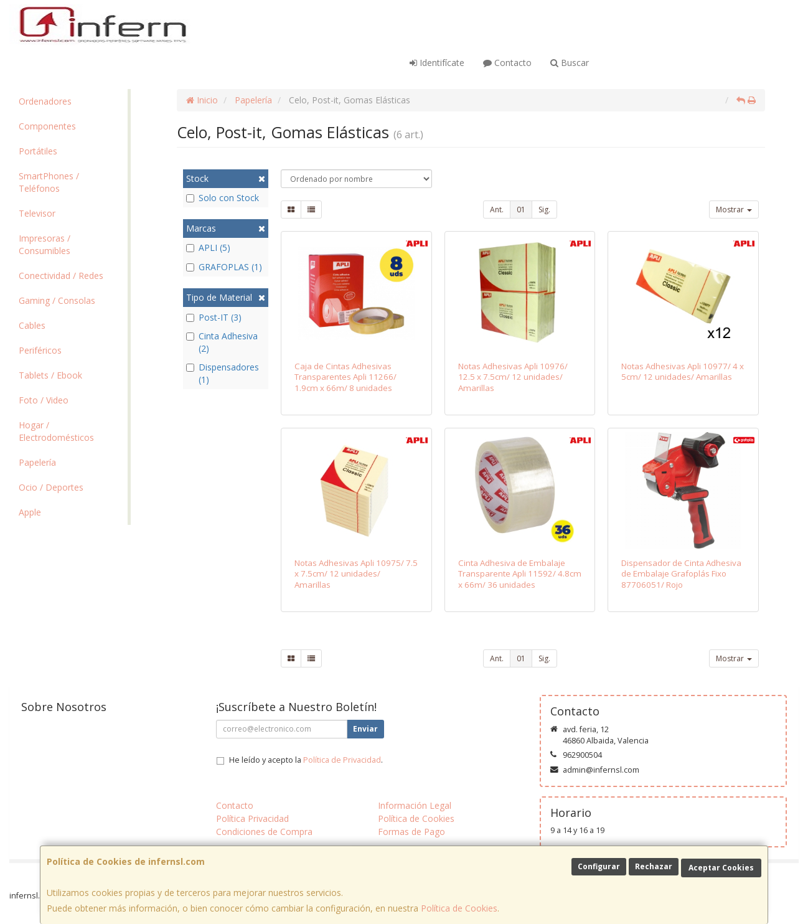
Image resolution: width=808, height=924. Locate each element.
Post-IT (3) (214, 317)
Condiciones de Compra (264, 831)
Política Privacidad (252, 818)
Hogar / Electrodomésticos (56, 431)
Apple (30, 512)
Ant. (497, 209)
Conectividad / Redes (61, 275)
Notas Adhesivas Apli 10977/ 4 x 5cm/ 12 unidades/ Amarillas (682, 371)
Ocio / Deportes (51, 487)
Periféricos (40, 350)
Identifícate (437, 62)
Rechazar (653, 866)
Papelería (37, 462)
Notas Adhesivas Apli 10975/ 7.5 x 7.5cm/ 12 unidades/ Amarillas (356, 573)
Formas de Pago (411, 831)
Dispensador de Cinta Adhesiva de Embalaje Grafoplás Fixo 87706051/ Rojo (681, 573)
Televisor (37, 213)
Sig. (544, 209)
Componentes (47, 126)
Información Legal (414, 805)
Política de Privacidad (342, 760)
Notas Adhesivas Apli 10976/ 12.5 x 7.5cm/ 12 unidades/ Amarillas (513, 377)
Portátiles (38, 151)
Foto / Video (43, 400)
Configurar (599, 866)
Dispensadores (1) (222, 373)
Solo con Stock (222, 198)
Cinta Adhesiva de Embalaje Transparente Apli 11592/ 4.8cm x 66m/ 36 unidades (519, 573)
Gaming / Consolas (57, 300)
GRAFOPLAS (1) (224, 267)
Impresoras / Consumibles (44, 244)
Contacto (507, 62)
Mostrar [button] (734, 209)
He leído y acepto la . (306, 760)
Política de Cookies (459, 908)
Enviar (365, 729)
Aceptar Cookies (721, 867)
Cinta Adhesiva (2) (222, 342)
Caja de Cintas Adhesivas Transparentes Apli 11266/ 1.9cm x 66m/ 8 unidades (345, 377)
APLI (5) (208, 247)
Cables (32, 325)
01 (521, 209)
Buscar (569, 62)
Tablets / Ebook (50, 375)
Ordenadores (45, 101)
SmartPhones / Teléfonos (49, 182)
